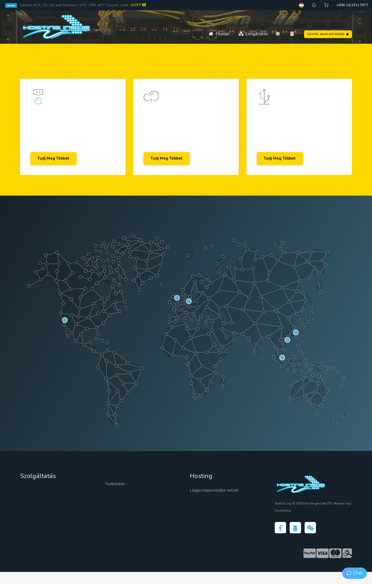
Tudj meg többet (58, 166)
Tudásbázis (117, 495)
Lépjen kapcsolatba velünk (219, 501)
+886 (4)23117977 (352, 5)
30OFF (138, 5)
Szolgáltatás (253, 34)
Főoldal (219, 34)
